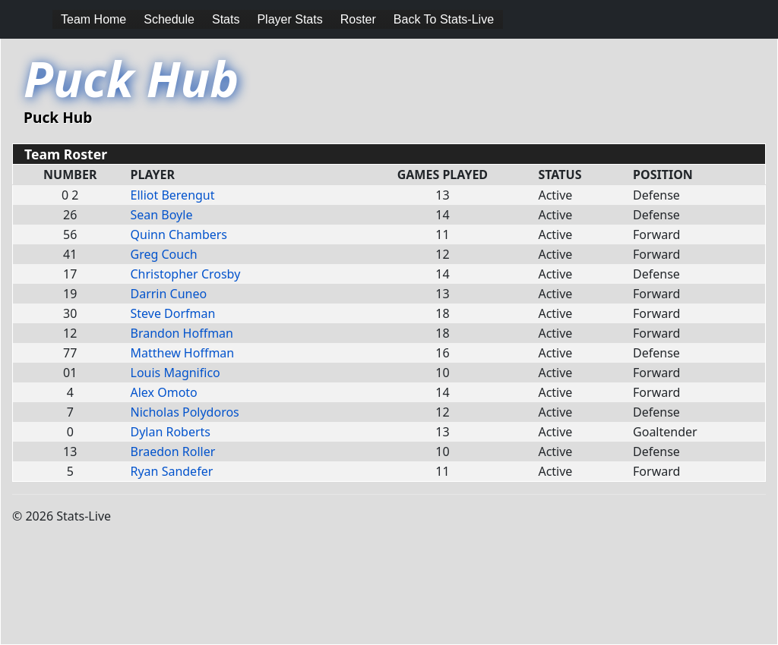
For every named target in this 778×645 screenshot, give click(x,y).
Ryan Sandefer (172, 471)
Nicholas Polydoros (185, 412)
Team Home (93, 19)
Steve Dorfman (173, 313)
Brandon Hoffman (182, 333)
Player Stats (289, 19)
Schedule (169, 19)
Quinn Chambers (179, 234)
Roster (358, 19)
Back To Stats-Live (444, 19)
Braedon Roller (173, 451)
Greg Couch (164, 254)
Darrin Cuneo (169, 293)
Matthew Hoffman (183, 353)
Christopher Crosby (186, 274)
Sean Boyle (162, 214)
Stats (225, 19)
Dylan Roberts (171, 431)
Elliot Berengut (173, 195)
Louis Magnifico (175, 372)
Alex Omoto (164, 392)
